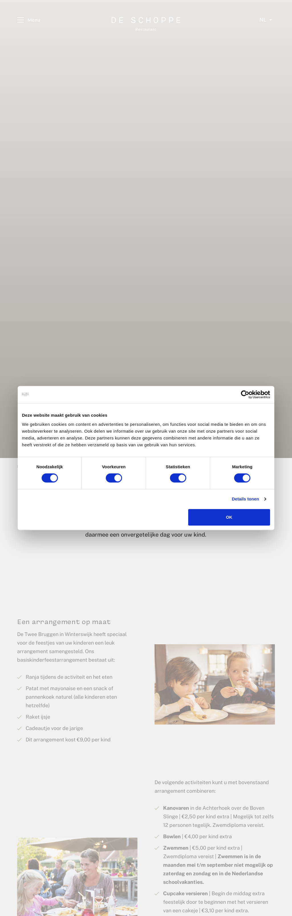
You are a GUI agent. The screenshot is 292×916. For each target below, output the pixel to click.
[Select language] (265, 19)
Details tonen (245, 498)
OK (229, 517)
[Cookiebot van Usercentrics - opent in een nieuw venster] (245, 394)
